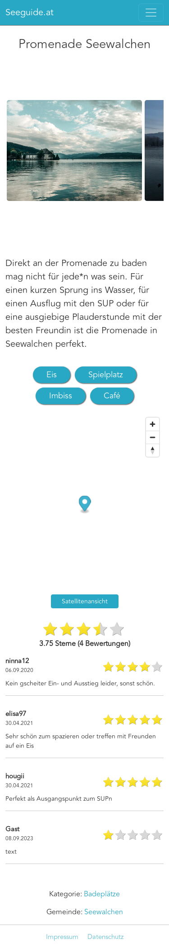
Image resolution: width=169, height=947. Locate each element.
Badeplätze (102, 894)
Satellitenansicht (85, 601)
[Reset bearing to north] (152, 450)
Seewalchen (103, 912)
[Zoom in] (152, 424)
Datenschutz (105, 937)
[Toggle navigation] (151, 13)
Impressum (62, 937)
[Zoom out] (152, 437)
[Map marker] (85, 505)
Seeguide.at (29, 12)
